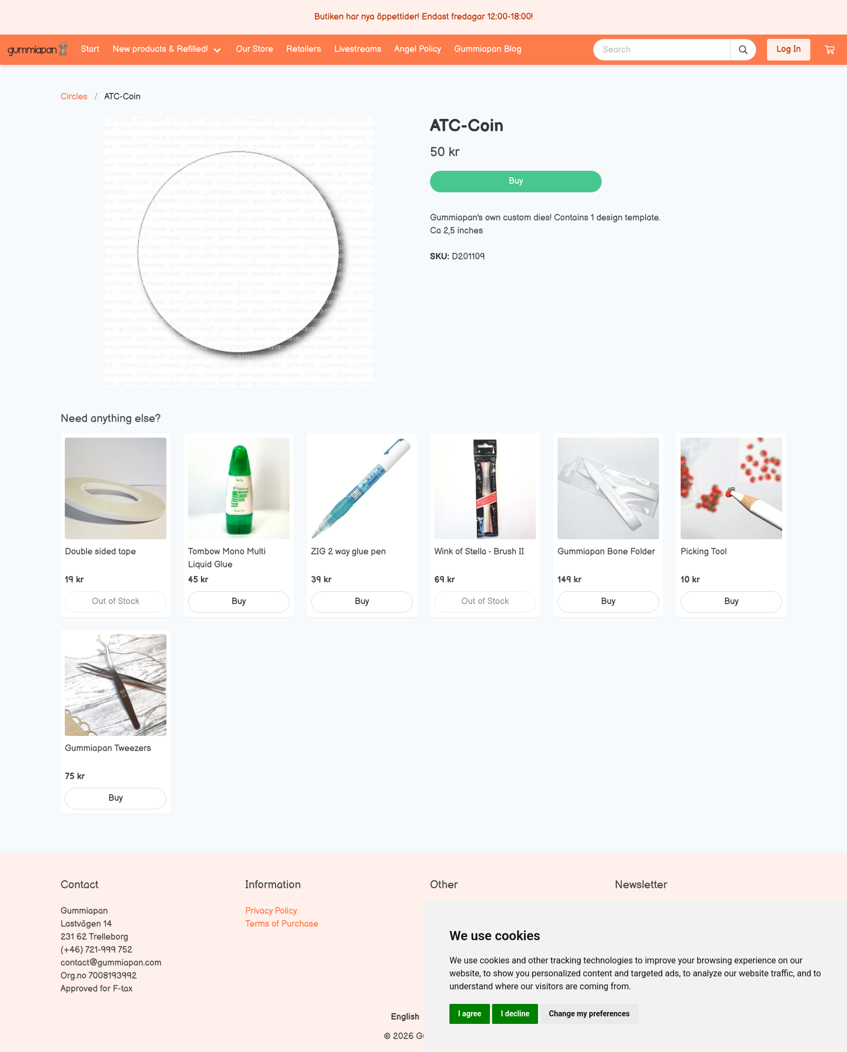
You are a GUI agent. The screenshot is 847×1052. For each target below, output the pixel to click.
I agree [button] (469, 1013)
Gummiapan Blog (488, 49)
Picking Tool (704, 552)
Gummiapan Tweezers (108, 748)
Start (90, 49)
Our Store (254, 49)
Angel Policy (417, 49)
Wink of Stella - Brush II (479, 552)
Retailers (303, 49)
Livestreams (357, 49)
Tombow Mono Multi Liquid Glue (227, 558)
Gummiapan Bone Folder (606, 552)
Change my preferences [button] (589, 1013)
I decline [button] (515, 1013)
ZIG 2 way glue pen (348, 552)
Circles (74, 97)
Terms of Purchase (281, 924)
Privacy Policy (271, 911)
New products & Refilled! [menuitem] (160, 49)
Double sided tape (100, 552)
